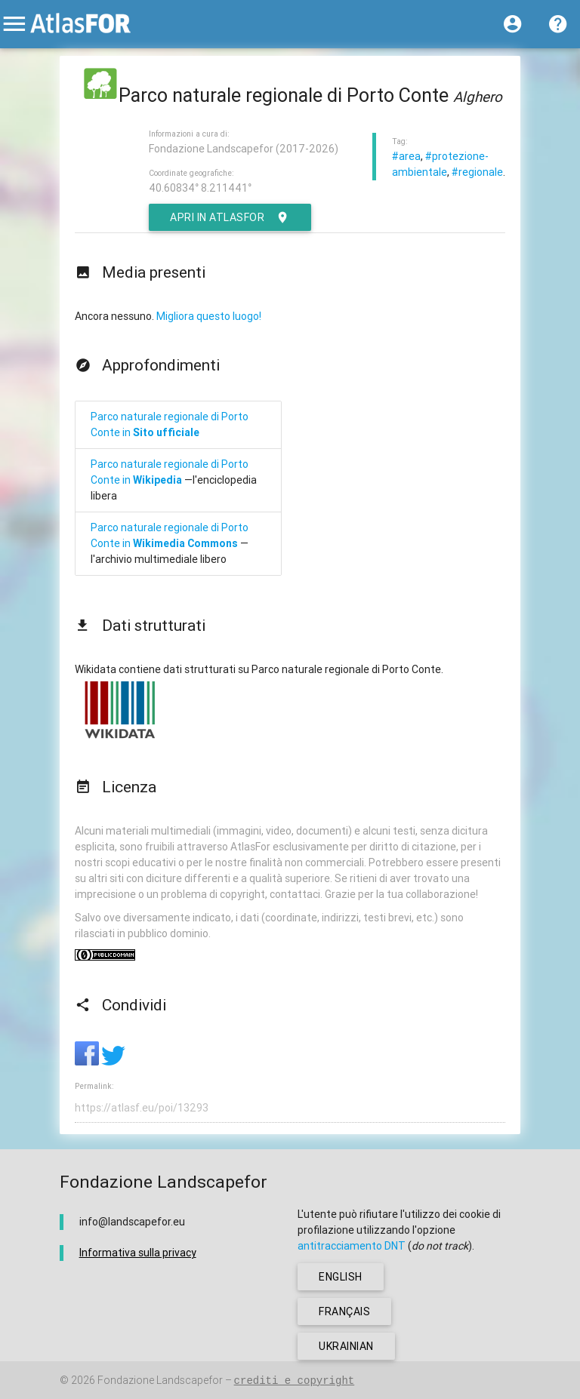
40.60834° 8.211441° (200, 188)
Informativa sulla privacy (137, 1252)
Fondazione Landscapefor (160, 1380)
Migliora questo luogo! (208, 316)
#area (406, 156)
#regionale (477, 172)
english (340, 1277)
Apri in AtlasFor (230, 217)
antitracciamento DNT (352, 1246)
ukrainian (346, 1346)
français (344, 1311)
